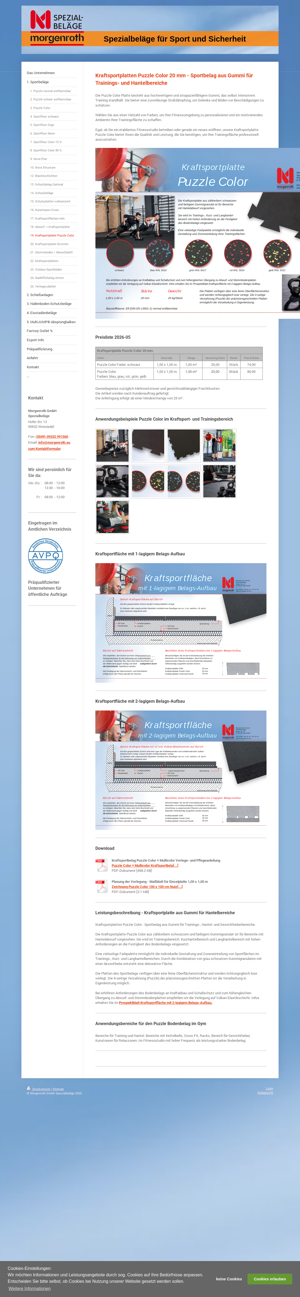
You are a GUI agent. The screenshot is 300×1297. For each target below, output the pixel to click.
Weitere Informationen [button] (30, 1288)
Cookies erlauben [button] (270, 1279)
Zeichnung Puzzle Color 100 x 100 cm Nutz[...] (147, 887)
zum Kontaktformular (44, 449)
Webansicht (265, 1093)
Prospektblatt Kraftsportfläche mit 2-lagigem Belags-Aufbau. (165, 1003)
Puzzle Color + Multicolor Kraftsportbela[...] (145, 866)
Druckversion (39, 1089)
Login (269, 1088)
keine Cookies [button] (229, 1279)
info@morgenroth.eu (54, 442)
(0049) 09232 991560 (52, 437)
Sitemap (58, 1089)
